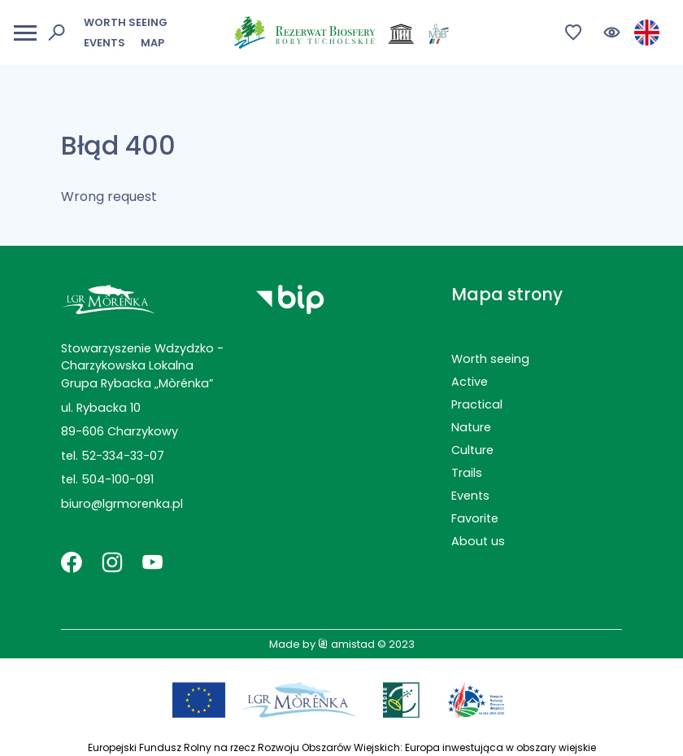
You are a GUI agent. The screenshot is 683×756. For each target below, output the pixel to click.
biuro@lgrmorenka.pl (122, 504)
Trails (466, 473)
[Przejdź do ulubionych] (574, 33)
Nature (471, 427)
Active (469, 382)
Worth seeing (125, 22)
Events (104, 43)
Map (152, 43)
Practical (476, 404)
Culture (472, 450)
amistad (346, 644)
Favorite (474, 518)
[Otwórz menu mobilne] (25, 33)
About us (478, 541)
